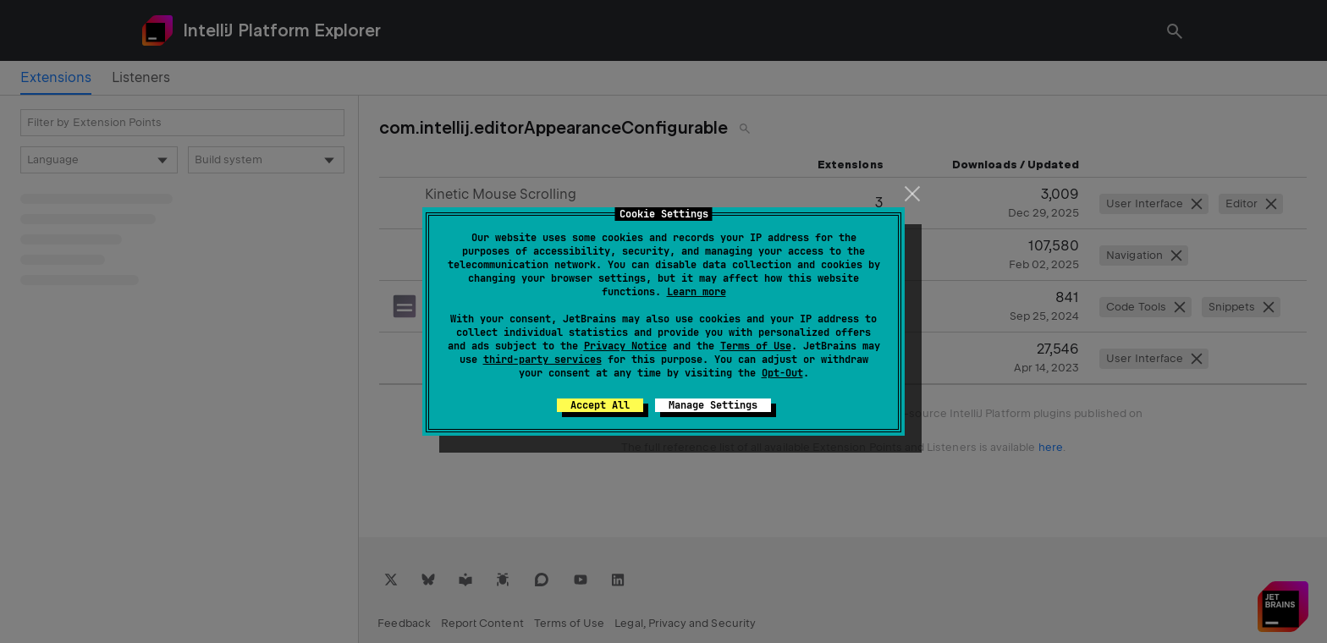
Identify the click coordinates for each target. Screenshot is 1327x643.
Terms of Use (755, 346)
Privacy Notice (625, 346)
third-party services (542, 359)
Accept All (600, 405)
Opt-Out (782, 373)
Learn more (696, 292)
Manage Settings (713, 405)
